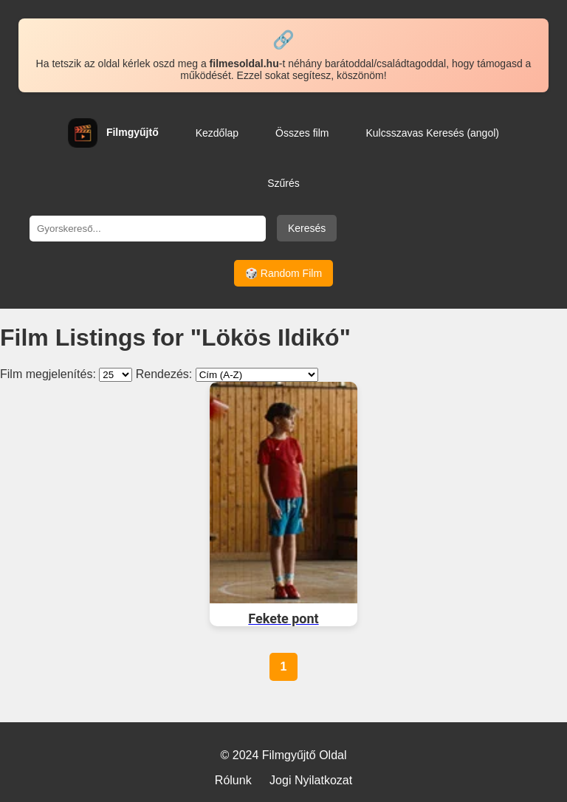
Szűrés (283, 183)
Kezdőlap (217, 133)
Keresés (307, 228)
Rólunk (233, 780)
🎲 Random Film (283, 273)
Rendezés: (164, 374)
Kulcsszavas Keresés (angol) (432, 133)
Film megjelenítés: (48, 374)
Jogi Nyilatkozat (310, 780)
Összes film (302, 133)
